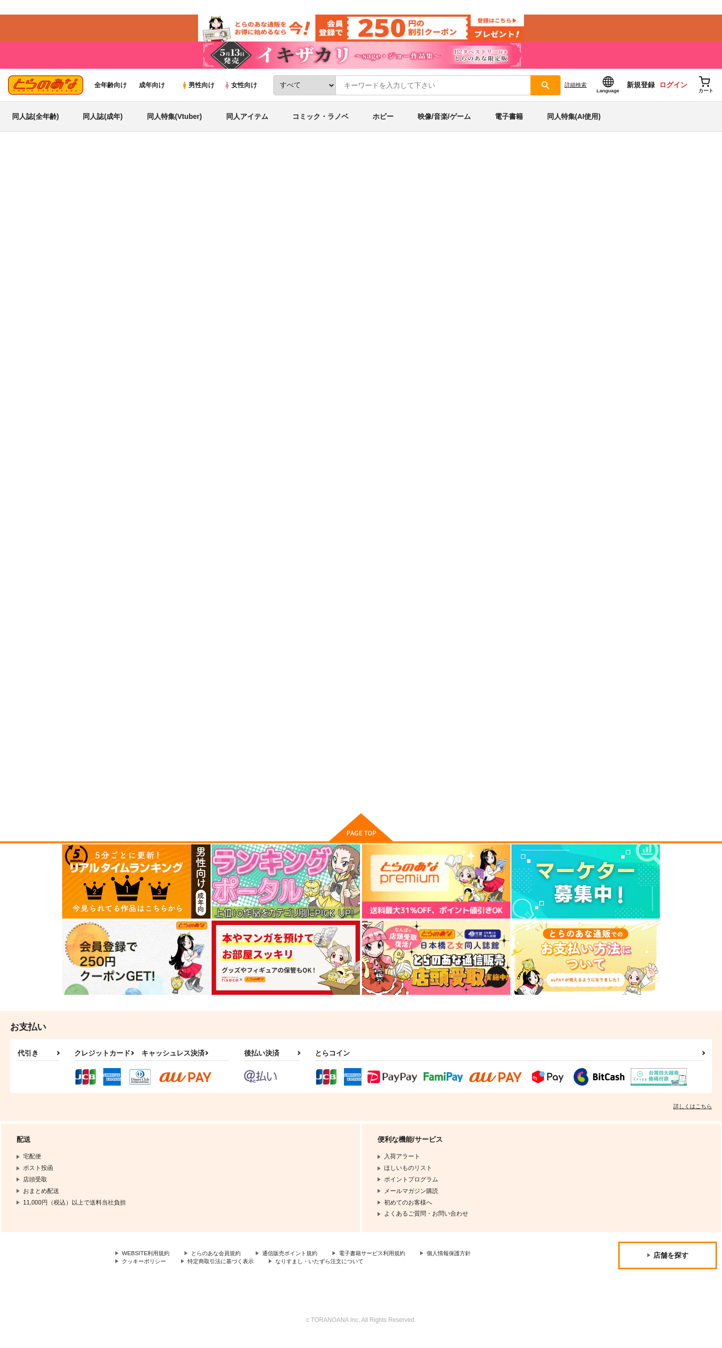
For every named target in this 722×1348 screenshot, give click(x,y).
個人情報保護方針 (470, 1263)
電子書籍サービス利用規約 (388, 1263)
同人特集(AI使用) (574, 122)
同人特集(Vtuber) (174, 122)
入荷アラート (509, 193)
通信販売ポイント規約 (300, 1263)
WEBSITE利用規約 (147, 1263)
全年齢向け (110, 91)
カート (340, 555)
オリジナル (510, 214)
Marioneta (449, 214)
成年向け (152, 91)
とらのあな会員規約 (222, 1263)
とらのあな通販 (81, 166)
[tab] (292, 318)
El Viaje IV (404, 214)
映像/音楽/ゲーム (444, 122)
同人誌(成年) (102, 122)
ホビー (383, 122)
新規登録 (641, 91)
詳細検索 (576, 91)
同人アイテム (247, 122)
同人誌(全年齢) (35, 122)
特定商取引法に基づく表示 (228, 1271)
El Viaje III (485, 481)
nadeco (161, 214)
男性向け (198, 91)
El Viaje (384, 715)
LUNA (382, 481)
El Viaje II (583, 481)
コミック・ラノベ (320, 122)
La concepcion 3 (495, 715)
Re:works (191, 715)
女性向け (240, 91)
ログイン (673, 91)
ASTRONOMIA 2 (593, 715)
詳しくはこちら (692, 1116)
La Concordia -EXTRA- (309, 715)
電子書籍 (509, 122)
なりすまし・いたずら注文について (333, 1271)
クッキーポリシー (146, 1271)
